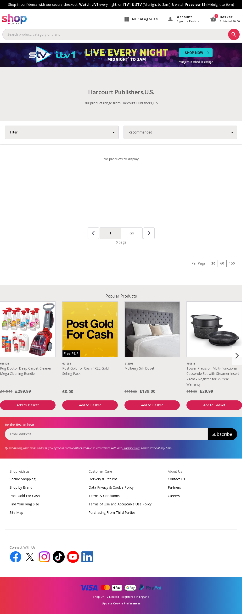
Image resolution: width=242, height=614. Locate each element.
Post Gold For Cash (25, 495)
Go (131, 233)
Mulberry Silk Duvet (139, 368)
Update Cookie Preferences (121, 603)
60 (222, 263)
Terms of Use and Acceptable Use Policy (120, 504)
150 (232, 263)
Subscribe (222, 434)
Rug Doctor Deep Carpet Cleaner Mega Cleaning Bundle (25, 371)
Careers (174, 495)
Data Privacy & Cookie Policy (111, 487)
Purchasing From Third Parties (112, 512)
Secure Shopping (22, 479)
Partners (174, 487)
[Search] (234, 34)
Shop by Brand (21, 487)
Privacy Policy (131, 448)
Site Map (16, 512)
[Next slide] (237, 355)
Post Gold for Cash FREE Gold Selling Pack (85, 371)
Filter (13, 132)
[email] (106, 434)
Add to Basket (28, 405)
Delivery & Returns (103, 479)
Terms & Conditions (104, 495)
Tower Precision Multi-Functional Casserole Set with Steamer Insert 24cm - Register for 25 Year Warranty (212, 376)
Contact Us (176, 479)
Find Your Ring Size (24, 504)
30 (213, 263)
